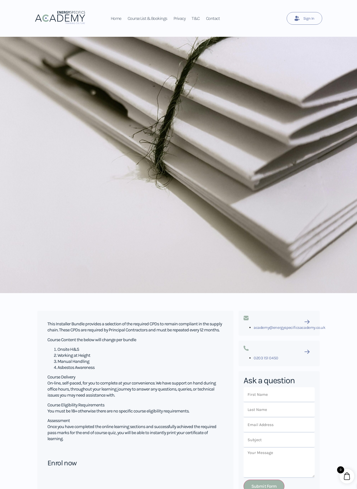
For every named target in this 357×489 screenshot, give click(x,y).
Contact (213, 18)
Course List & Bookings (147, 18)
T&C (196, 18)
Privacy (179, 18)
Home (116, 18)
